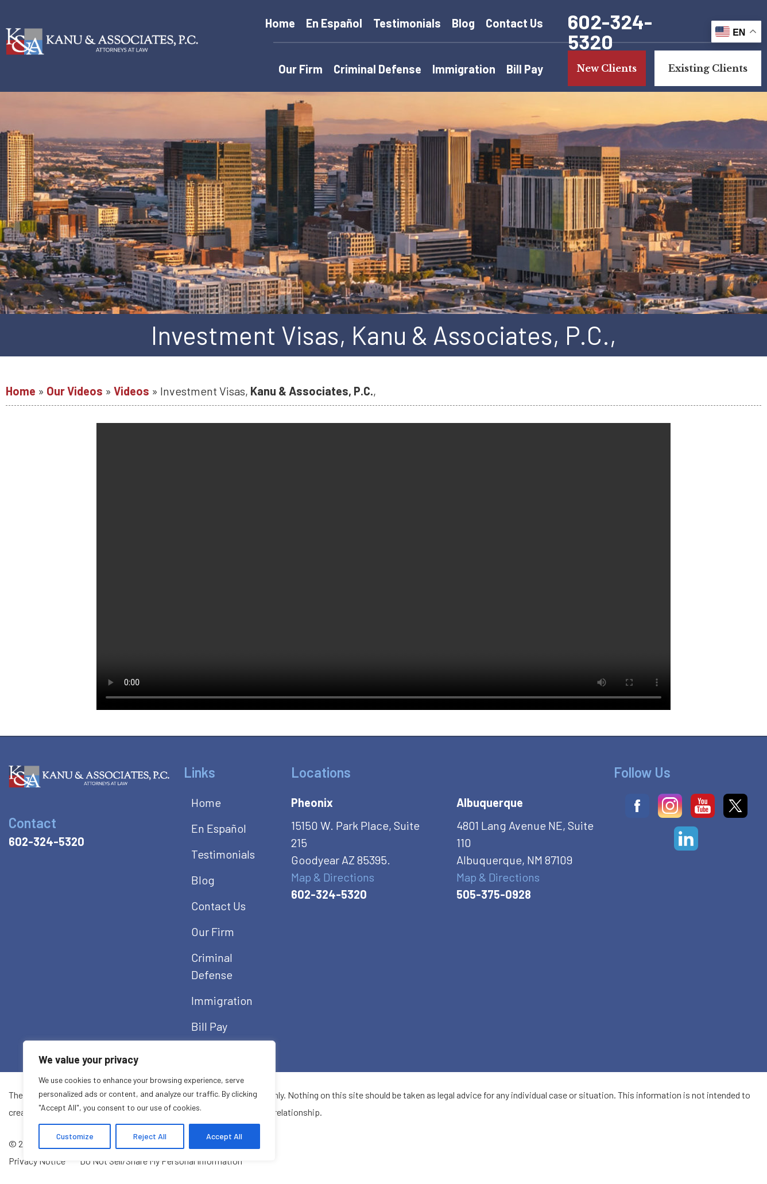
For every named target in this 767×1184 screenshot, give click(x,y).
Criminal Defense (377, 69)
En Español (334, 23)
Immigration (463, 69)
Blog (463, 23)
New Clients (607, 68)
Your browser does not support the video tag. (383, 566)
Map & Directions (332, 877)
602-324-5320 (610, 31)
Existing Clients (707, 68)
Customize (75, 1136)
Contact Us (514, 23)
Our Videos (75, 391)
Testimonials (407, 23)
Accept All (224, 1136)
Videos (131, 391)
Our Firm (300, 69)
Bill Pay (524, 69)
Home (280, 23)
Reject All (149, 1136)
